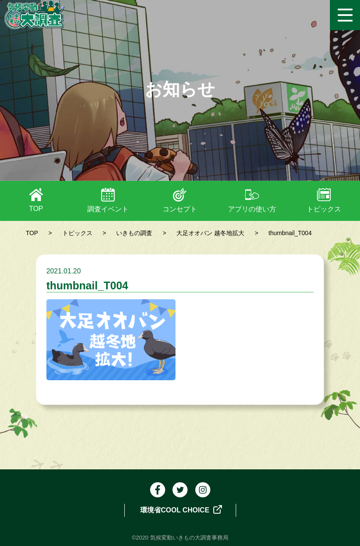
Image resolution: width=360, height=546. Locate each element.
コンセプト (180, 209)
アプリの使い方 (252, 209)
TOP (36, 208)
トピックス (324, 209)
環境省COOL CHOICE (181, 509)
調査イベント (108, 209)
